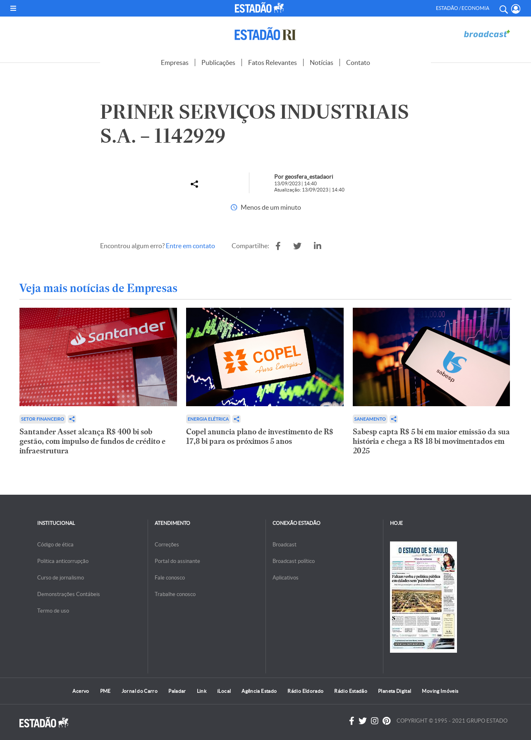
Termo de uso (53, 611)
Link (201, 691)
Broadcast (285, 544)
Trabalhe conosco (175, 594)
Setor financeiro (42, 418)
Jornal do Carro (140, 691)
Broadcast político (294, 561)
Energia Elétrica (208, 418)
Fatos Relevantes (272, 62)
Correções (167, 544)
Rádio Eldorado (305, 691)
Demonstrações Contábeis (68, 594)
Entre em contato (190, 245)
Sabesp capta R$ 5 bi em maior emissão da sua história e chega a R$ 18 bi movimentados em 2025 (431, 441)
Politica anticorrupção (62, 561)
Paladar (177, 691)
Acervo (80, 691)
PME (105, 691)
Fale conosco (170, 578)
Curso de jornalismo (60, 578)
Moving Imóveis (440, 691)
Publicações (218, 62)
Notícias (321, 62)
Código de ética (55, 544)
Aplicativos (286, 578)
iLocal (224, 691)
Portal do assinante (177, 561)
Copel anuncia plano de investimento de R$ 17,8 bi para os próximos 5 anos (259, 436)
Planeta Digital (394, 691)
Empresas (175, 62)
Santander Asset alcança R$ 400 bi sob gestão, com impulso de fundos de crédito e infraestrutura (92, 441)
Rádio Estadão (350, 691)
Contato (358, 62)
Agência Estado (259, 691)
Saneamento (370, 418)
